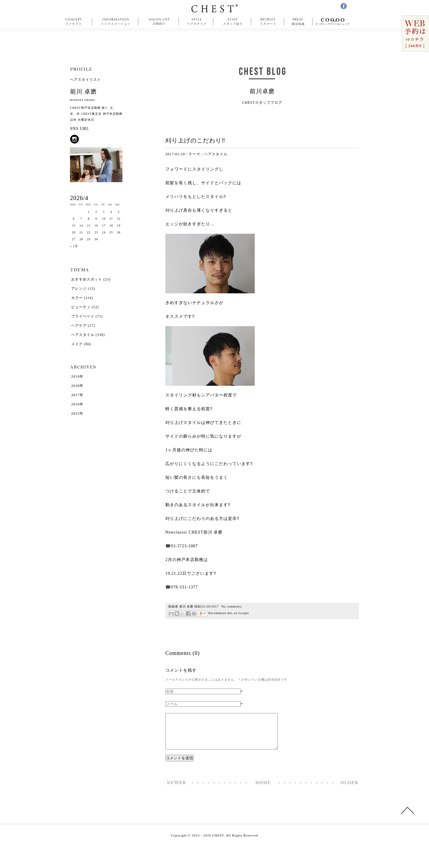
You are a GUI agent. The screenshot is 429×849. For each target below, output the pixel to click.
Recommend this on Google (223, 613)
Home (263, 790)
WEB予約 (415, 34)
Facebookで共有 (188, 613)
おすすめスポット (86, 279)
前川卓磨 (262, 91)
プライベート (82, 316)
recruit (267, 22)
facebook (344, 6)
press (298, 22)
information (116, 22)
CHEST (214, 8)
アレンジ (79, 288)
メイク (77, 344)
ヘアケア (79, 325)
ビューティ (81, 307)
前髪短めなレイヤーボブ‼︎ (176, 790)
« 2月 (74, 246)
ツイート (182, 613)
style (196, 22)
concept (75, 22)
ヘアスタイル (215, 154)
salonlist (158, 22)
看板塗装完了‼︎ (347, 790)
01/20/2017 (210, 606)
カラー (77, 298)
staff (232, 22)
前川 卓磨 (186, 606)
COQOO (334, 22)
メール (171, 613)
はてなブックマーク (177, 613)
